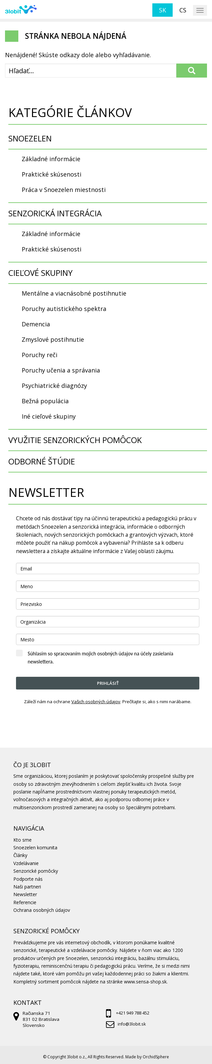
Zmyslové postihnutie (53, 339)
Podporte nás (28, 879)
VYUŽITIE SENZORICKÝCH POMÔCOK (75, 439)
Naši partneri (27, 886)
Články (20, 855)
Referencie (24, 902)
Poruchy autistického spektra (64, 309)
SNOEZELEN (30, 138)
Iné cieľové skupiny (49, 416)
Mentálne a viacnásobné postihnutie (74, 293)
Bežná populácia (45, 401)
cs (182, 10)
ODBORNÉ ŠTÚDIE (41, 461)
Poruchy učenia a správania (61, 370)
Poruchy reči (39, 355)
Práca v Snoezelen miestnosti (64, 190)
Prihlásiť (108, 683)
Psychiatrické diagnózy (54, 386)
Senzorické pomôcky (35, 871)
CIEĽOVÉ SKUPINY (40, 272)
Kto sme (22, 840)
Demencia (36, 324)
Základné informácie (51, 159)
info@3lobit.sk (132, 1024)
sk (162, 10)
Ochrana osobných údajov (41, 910)
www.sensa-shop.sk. (146, 981)
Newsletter (25, 894)
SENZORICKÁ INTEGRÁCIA (55, 213)
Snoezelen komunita (35, 847)
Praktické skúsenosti (51, 174)
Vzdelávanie (26, 863)
